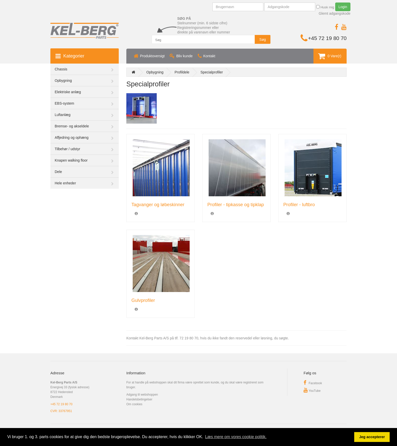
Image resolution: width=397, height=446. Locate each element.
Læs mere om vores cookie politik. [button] (236, 437)
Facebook (313, 383)
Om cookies (134, 404)
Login (343, 7)
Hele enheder (65, 183)
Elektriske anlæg (68, 92)
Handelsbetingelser (139, 399)
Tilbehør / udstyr (67, 149)
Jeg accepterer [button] (372, 437)
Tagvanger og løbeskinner (157, 204)
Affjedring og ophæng (72, 137)
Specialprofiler (212, 72)
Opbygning (63, 81)
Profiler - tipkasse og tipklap (235, 204)
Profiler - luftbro (299, 204)
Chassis (61, 69)
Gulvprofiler (143, 300)
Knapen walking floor (71, 160)
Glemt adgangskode (334, 13)
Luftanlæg (62, 115)
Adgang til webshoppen (142, 394)
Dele (58, 172)
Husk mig (325, 7)
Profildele (182, 72)
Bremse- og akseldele (72, 126)
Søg (262, 39)
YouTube (312, 391)
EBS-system (64, 103)
